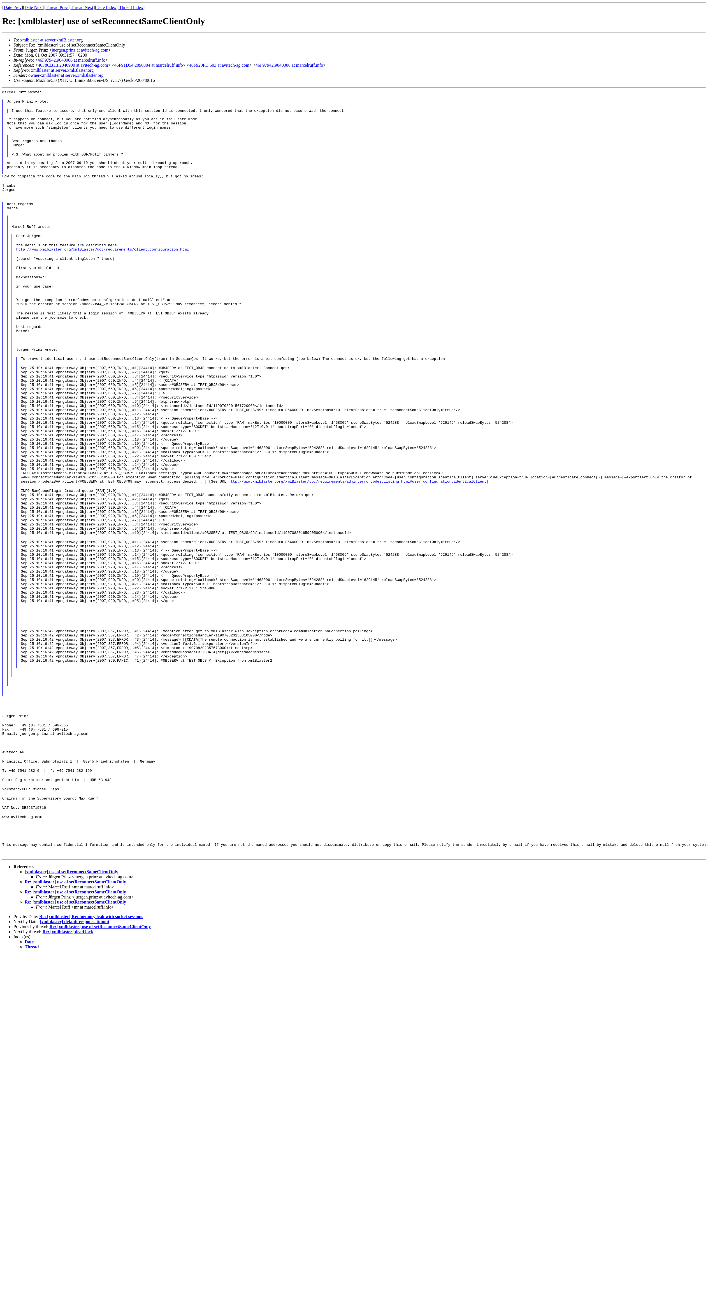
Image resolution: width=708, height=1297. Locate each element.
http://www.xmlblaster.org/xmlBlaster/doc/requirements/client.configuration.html (102, 269)
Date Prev (13, 7)
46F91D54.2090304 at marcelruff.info (148, 65)
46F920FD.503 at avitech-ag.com (219, 65)
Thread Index (131, 7)
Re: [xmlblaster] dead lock (68, 1037)
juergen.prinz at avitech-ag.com (80, 50)
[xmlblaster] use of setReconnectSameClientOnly (71, 977)
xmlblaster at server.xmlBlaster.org (51, 40)
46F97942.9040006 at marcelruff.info (71, 60)
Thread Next (82, 7)
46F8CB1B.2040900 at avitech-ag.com (73, 65)
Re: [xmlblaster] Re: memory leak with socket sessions (91, 1022)
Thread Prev (57, 7)
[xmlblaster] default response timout (74, 1027)
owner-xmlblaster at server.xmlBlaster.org (66, 75)
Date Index (106, 7)
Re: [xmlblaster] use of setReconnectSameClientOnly (75, 987)
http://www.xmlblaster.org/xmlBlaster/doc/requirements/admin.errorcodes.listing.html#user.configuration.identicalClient (357, 536)
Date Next (34, 7)
